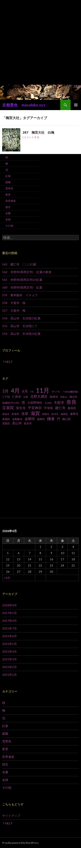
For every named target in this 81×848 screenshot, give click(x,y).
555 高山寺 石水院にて (20, 326)
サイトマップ (11, 815)
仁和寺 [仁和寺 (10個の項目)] (16, 396)
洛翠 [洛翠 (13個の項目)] (24, 414)
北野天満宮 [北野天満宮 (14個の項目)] (39, 396)
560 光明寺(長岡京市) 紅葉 (22, 287)
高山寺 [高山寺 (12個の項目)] (17, 423)
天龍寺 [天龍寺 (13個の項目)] (59, 402)
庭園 (8, 182)
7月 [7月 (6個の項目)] (32, 391)
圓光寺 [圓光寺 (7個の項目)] (73, 396)
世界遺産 (10, 200)
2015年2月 (9, 667)
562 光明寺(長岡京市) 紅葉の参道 (26, 272)
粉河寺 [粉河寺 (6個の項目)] (55, 414)
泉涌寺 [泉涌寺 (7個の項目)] (15, 414)
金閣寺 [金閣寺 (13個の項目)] (30, 419)
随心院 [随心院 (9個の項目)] (66, 419)
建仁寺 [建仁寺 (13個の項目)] (60, 408)
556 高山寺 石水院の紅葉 (21, 318)
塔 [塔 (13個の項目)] (23, 402)
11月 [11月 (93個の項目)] (42, 390)
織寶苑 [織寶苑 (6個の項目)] (64, 414)
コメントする (31, 137)
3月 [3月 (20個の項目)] (5, 391)
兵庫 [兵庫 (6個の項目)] (25, 396)
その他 (9, 225)
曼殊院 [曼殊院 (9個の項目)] (72, 408)
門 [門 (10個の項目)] (58, 419)
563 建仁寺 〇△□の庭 (19, 264)
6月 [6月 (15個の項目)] (25, 391)
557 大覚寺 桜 (13, 310)
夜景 (8, 194)
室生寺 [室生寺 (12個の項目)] (21, 408)
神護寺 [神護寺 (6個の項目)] (45, 414)
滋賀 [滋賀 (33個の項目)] (35, 413)
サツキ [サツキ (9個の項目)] (56, 391)
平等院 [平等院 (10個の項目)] (48, 408)
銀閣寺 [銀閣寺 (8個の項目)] (41, 419)
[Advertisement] (40, 42)
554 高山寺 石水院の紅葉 (21, 333)
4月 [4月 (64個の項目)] (15, 390)
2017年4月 (9, 620)
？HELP (7, 361)
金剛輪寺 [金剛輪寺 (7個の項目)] (17, 419)
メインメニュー (76, 105)
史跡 (8, 219)
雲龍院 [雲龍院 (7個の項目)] (6, 423)
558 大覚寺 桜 (13, 303)
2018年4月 (9, 605)
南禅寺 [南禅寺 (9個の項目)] (54, 396)
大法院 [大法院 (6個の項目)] (48, 402)
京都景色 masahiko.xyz (23, 105)
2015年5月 (9, 644)
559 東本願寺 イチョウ (20, 295)
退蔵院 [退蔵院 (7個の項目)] (6, 419)
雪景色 (9, 188)
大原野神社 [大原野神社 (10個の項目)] (34, 402)
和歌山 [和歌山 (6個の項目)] (63, 396)
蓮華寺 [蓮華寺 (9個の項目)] (74, 414)
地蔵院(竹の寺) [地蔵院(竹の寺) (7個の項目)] (10, 402)
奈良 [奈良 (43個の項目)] (71, 402)
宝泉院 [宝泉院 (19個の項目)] (8, 407)
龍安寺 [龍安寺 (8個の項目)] (28, 423)
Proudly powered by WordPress (20, 842)
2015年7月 (9, 628)
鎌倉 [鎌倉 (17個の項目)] (51, 418)
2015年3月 (9, 659)
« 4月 (6, 578)
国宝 (8, 207)
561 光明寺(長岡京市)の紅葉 (22, 279)
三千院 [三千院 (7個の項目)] (6, 396)
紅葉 (8, 176)
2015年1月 (9, 674)
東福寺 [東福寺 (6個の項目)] (5, 414)
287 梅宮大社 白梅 (38, 132)
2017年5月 (9, 613)
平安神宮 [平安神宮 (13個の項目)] (35, 408)
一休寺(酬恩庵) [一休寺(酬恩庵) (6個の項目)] (70, 391)
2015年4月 (9, 651)
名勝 (8, 213)
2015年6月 (9, 636)
